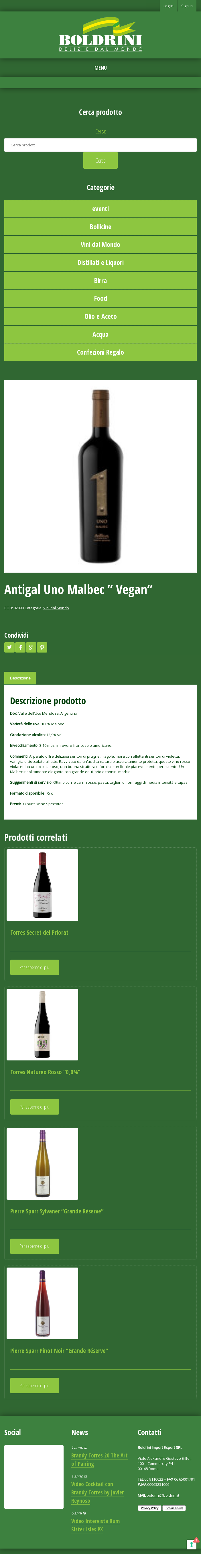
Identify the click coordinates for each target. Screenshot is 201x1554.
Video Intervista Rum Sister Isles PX (95, 1525)
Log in (168, 5)
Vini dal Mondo (100, 244)
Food (100, 298)
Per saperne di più (34, 967)
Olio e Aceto (100, 316)
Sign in (187, 5)
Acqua (100, 334)
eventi (100, 208)
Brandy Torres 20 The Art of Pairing (99, 1459)
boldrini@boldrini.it (163, 1495)
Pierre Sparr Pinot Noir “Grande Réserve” (59, 1351)
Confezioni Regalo (100, 352)
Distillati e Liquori (101, 262)
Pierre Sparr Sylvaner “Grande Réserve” (57, 1211)
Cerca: (100, 131)
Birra (100, 280)
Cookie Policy (174, 1508)
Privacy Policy (149, 1508)
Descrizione (20, 678)
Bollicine (100, 226)
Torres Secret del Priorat (39, 932)
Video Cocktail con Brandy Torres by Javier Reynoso (97, 1492)
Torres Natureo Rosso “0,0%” (45, 1072)
